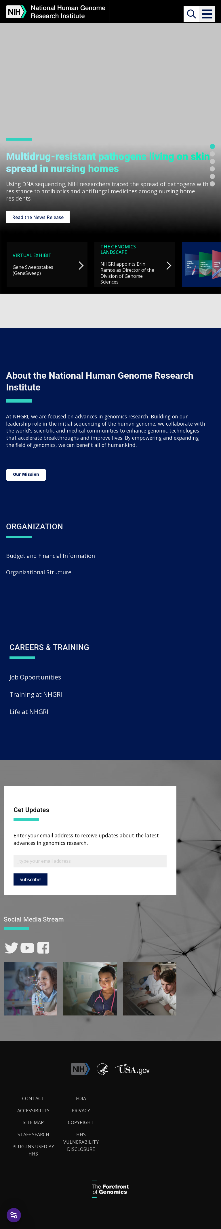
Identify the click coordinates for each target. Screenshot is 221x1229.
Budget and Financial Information (50, 556)
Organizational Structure (38, 572)
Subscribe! (30, 879)
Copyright (81, 1122)
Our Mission (26, 474)
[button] (207, 14)
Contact (33, 1098)
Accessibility (33, 1110)
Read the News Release (38, 217)
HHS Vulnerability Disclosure (81, 1141)
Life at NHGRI (28, 711)
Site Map (33, 1122)
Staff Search (33, 1134)
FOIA (81, 1098)
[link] (12, 948)
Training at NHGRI (35, 694)
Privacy (81, 1110)
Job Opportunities (35, 677)
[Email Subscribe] (90, 861)
